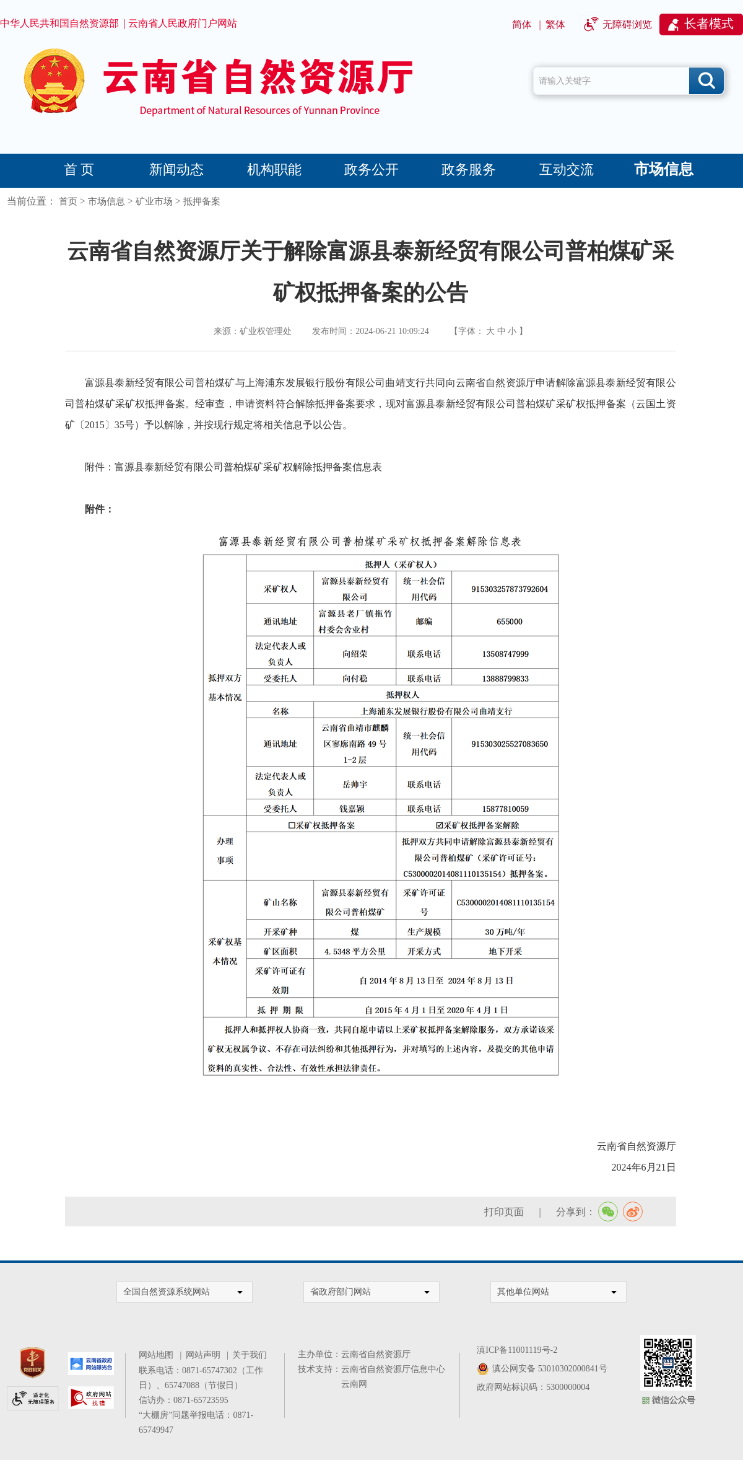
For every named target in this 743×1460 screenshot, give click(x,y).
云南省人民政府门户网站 (182, 23)
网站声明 (205, 1355)
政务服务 (468, 169)
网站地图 (158, 1355)
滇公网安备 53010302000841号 (549, 1368)
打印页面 (504, 1212)
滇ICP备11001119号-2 (517, 1350)
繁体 (555, 24)
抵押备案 (201, 201)
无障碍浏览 (627, 24)
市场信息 (663, 169)
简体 (522, 24)
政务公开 (371, 169)
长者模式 (709, 23)
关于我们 (249, 1355)
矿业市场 (154, 201)
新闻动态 (176, 169)
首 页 (79, 169)
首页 (68, 201)
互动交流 (566, 169)
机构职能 (274, 169)
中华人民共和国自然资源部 (59, 23)
